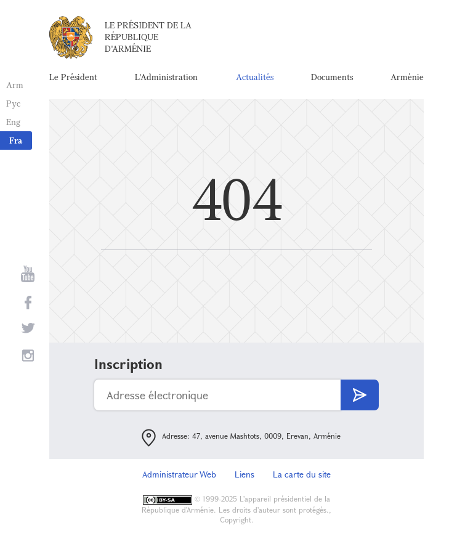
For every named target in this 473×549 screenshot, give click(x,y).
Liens (244, 474)
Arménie (407, 77)
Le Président (73, 77)
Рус (13, 103)
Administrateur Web (179, 474)
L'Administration (166, 77)
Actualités (254, 77)
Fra (15, 140)
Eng (13, 122)
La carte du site (302, 474)
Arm (14, 85)
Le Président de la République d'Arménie (148, 36)
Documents (332, 77)
